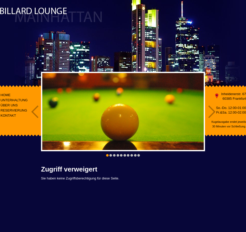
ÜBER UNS (9, 105)
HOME (6, 95)
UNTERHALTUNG (14, 100)
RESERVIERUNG (14, 110)
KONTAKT (8, 115)
